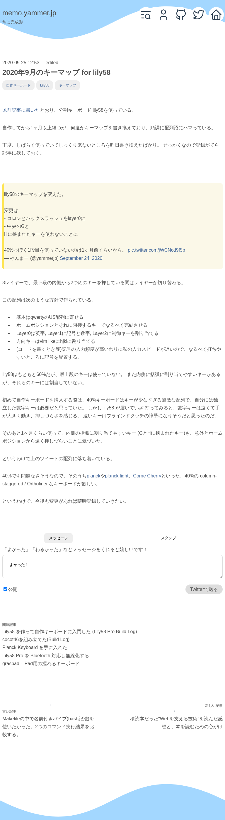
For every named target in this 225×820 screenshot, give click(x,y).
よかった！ (112, 567)
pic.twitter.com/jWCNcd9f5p (156, 250)
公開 (13, 589)
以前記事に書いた (21, 110)
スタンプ (168, 538)
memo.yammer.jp (29, 13)
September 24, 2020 (81, 258)
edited (52, 62)
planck (93, 475)
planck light (116, 475)
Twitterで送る (204, 589)
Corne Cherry (147, 475)
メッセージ (58, 538)
